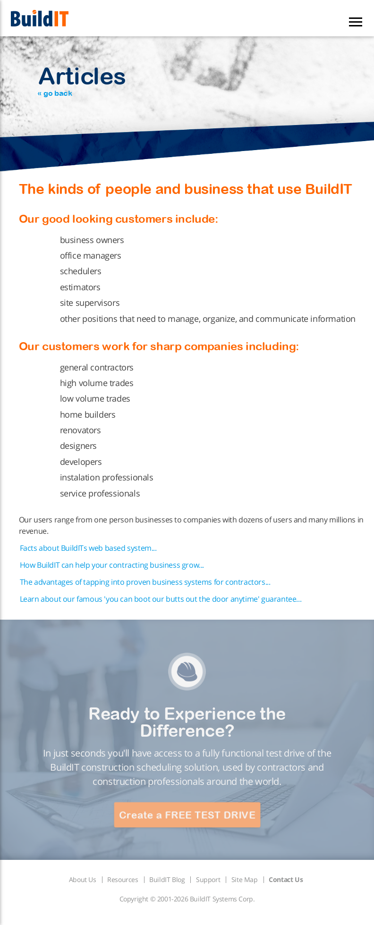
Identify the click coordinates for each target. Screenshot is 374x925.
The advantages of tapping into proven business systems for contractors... (145, 582)
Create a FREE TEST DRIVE (187, 814)
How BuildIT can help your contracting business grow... (112, 565)
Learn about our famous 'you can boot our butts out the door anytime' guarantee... (161, 599)
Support (208, 879)
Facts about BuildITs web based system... (88, 548)
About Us (82, 879)
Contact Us (286, 879)
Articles (81, 79)
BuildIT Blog (167, 879)
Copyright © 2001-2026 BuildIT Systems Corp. (187, 898)
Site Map (244, 879)
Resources (122, 879)
